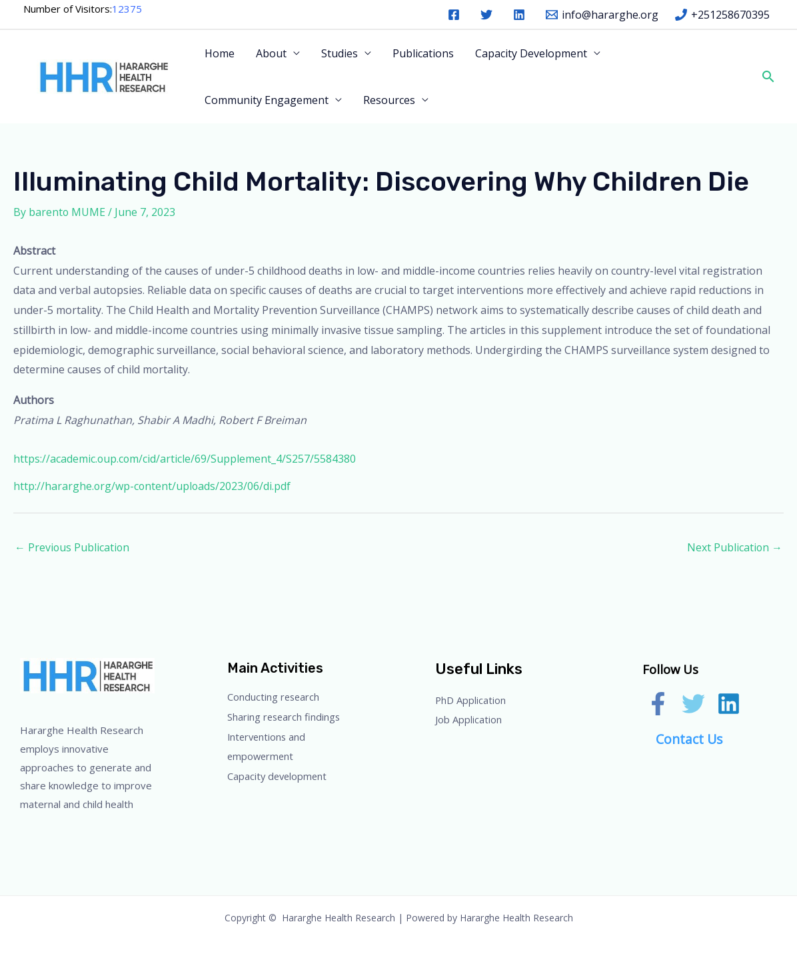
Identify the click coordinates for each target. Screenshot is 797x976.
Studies (339, 53)
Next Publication (734, 547)
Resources (389, 100)
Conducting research (279, 696)
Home (220, 53)
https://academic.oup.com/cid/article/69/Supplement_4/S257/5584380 (185, 458)
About (271, 53)
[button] (767, 76)
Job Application (472, 720)
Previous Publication (73, 547)
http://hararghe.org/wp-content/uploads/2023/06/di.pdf (153, 486)
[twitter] (488, 15)
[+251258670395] (722, 15)
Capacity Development (531, 53)
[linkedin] (521, 15)
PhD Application (475, 700)
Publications (423, 53)
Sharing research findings (291, 716)
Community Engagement (267, 100)
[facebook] (456, 15)
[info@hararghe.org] (601, 15)
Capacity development (282, 776)
